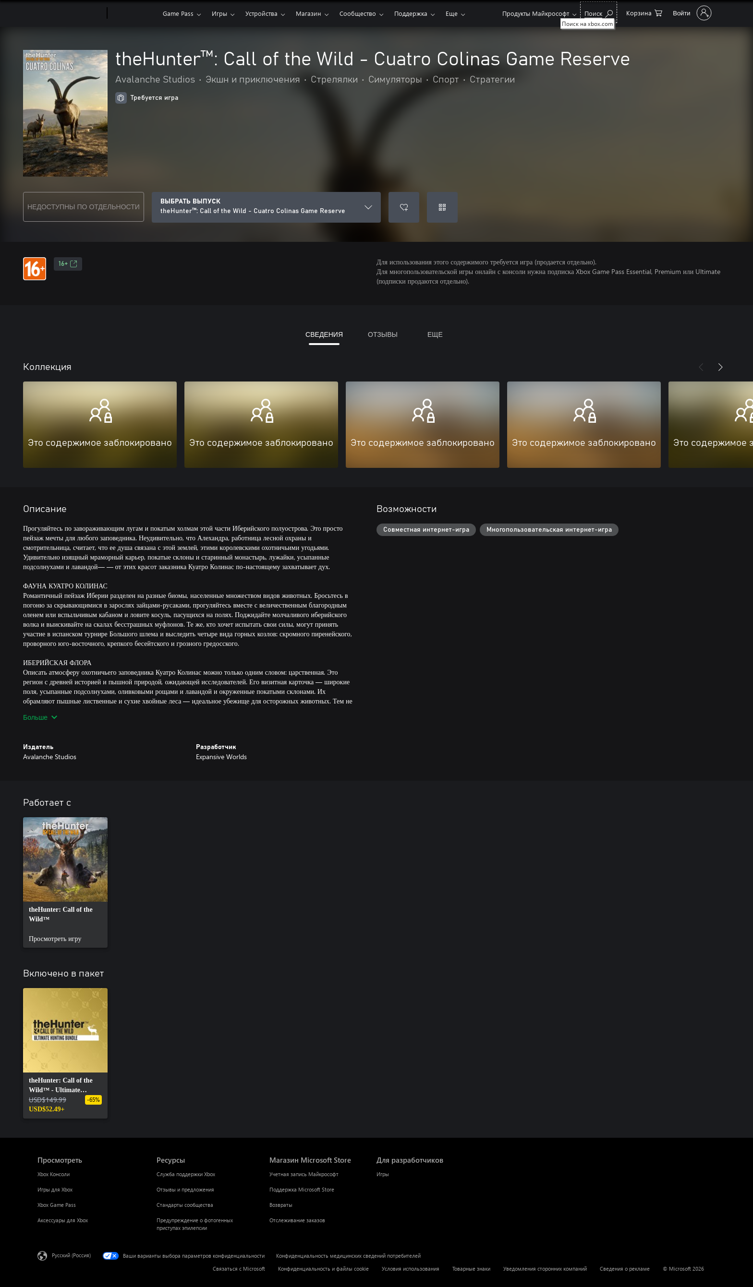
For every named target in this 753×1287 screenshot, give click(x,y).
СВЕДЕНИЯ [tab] (324, 334)
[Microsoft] (70, 13)
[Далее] (720, 367)
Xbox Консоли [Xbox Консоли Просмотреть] (53, 1174)
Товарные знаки (471, 1268)
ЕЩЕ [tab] (435, 334)
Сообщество (358, 13)
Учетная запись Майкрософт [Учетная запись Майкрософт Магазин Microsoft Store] (304, 1174)
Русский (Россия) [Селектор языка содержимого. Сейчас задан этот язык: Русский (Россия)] (71, 1255)
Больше (40, 717)
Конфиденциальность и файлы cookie (323, 1268)
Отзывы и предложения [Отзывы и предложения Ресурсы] (185, 1189)
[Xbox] (134, 13)
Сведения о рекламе (625, 1268)
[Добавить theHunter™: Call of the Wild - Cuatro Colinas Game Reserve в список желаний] (404, 207)
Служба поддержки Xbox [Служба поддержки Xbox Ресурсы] (186, 1174)
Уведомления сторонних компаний (545, 1268)
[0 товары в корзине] (644, 12)
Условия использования (410, 1268)
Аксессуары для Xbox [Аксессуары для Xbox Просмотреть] (62, 1220)
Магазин (308, 13)
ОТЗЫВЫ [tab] (383, 334)
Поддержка (410, 13)
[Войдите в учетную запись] (691, 12)
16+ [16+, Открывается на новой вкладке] (68, 264)
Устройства (261, 13)
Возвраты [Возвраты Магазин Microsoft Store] (280, 1205)
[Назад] (701, 367)
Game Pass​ (178, 13)
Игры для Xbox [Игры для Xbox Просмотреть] (55, 1189)
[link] (65, 882)
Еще (452, 13)
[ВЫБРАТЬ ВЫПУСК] (266, 207)
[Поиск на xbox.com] (598, 12)
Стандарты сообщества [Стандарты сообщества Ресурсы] (185, 1205)
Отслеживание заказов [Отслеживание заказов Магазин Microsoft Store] (297, 1220)
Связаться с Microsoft (239, 1268)
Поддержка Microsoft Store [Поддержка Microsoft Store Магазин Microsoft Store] (301, 1189)
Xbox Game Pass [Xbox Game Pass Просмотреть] (56, 1205)
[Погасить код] (442, 207)
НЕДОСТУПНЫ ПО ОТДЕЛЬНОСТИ (83, 206)
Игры (219, 13)
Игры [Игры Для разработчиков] (382, 1174)
